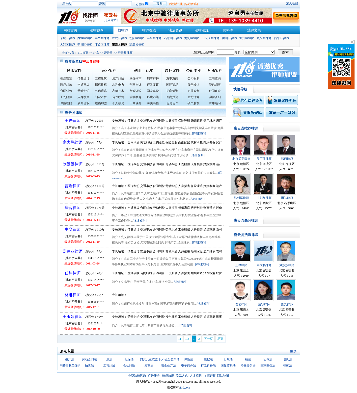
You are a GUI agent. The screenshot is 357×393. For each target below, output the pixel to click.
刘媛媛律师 (72, 164)
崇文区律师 (102, 38)
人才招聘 (196, 375)
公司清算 (193, 97)
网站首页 (70, 30)
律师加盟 (168, 375)
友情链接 (210, 375)
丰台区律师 (154, 38)
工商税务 (135, 103)
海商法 (148, 365)
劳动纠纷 (83, 91)
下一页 (208, 339)
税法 (248, 359)
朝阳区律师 (136, 38)
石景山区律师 (173, 38)
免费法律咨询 (137, 375)
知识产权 (101, 97)
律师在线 (149, 30)
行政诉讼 (135, 91)
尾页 (220, 339)
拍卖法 (89, 365)
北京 (96, 52)
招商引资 (172, 91)
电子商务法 (188, 365)
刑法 (109, 359)
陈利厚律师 (241, 198)
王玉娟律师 (72, 316)
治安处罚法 (248, 365)
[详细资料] (199, 133)
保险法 (188, 359)
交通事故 (83, 84)
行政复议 (153, 84)
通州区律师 (246, 38)
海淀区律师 (191, 38)
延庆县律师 (136, 44)
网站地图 (223, 375)
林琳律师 (73, 295)
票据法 (208, 359)
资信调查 (215, 84)
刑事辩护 (153, 78)
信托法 (287, 359)
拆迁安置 (66, 78)
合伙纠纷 (129, 365)
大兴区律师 (67, 44)
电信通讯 (101, 91)
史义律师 (73, 229)
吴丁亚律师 (264, 158)
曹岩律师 (73, 186)
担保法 (129, 359)
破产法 (69, 359)
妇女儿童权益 (149, 359)
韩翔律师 (287, 158)
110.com (185, 387)
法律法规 (202, 30)
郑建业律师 (72, 251)
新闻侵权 (83, 103)
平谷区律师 (84, 44)
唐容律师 (73, 208)
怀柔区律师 (102, 44)
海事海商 (172, 78)
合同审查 (215, 91)
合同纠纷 (66, 91)
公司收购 (193, 78)
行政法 (228, 359)
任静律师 (73, 273)
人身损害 (83, 97)
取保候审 (135, 78)
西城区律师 (84, 38)
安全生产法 (168, 365)
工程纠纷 (109, 365)
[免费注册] (176, 4)
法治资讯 (175, 30)
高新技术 (118, 91)
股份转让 (193, 84)
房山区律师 (229, 38)
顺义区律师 (264, 38)
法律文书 (254, 30)
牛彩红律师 (264, 198)
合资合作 (172, 103)
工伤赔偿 (66, 97)
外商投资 (172, 97)
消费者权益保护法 (71, 365)
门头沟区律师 (211, 38)
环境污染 (153, 97)
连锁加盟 (101, 103)
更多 (293, 351)
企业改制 (193, 91)
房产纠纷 (118, 78)
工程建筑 (101, 78)
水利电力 (118, 84)
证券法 (267, 359)
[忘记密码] (191, 4)
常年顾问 (215, 103)
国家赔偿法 (267, 365)
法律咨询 (97, 30)
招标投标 (101, 84)
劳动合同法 (89, 359)
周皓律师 (287, 198)
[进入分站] (111, 20)
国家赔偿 (153, 91)
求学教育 (135, 97)
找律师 (123, 30)
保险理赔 (66, 103)
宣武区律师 (119, 38)
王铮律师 (73, 120)
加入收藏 (292, 3)
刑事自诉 (135, 84)
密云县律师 (125, 52)
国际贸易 (172, 84)
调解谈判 (215, 97)
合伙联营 (118, 97)
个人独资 (118, 103)
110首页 (83, 52)
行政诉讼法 (208, 365)
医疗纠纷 (66, 84)
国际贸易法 (228, 365)
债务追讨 (83, 78)
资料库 (228, 30)
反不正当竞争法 (169, 359)
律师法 (287, 365)
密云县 (108, 52)
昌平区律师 (281, 38)
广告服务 (154, 375)
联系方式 (182, 375)
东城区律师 (67, 38)
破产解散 (193, 103)
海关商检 (153, 103)
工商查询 (215, 78)
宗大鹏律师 (72, 142)
